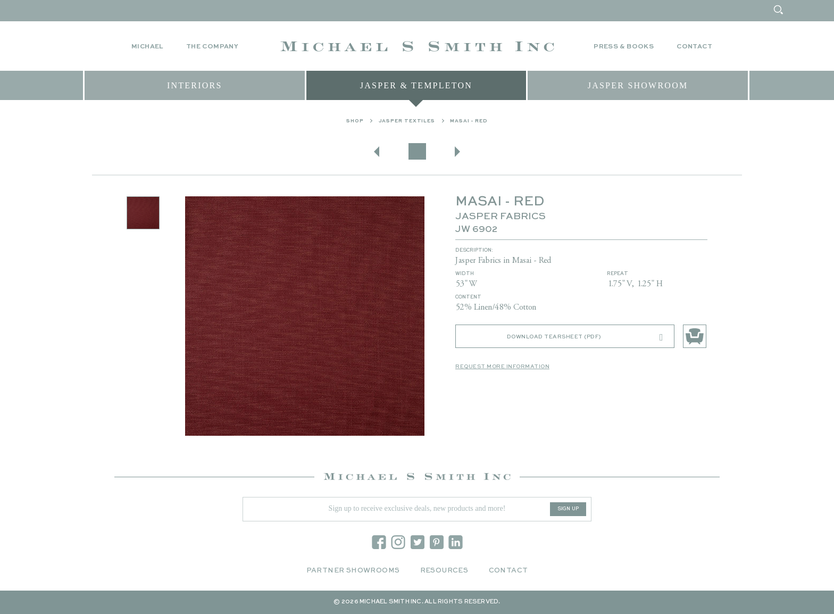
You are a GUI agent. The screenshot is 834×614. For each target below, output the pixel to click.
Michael (147, 47)
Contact (694, 47)
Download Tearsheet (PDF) (585, 340)
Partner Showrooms (353, 570)
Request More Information (502, 369)
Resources (444, 570)
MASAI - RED (469, 123)
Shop (355, 123)
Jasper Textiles (407, 123)
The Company (212, 47)
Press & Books (624, 47)
